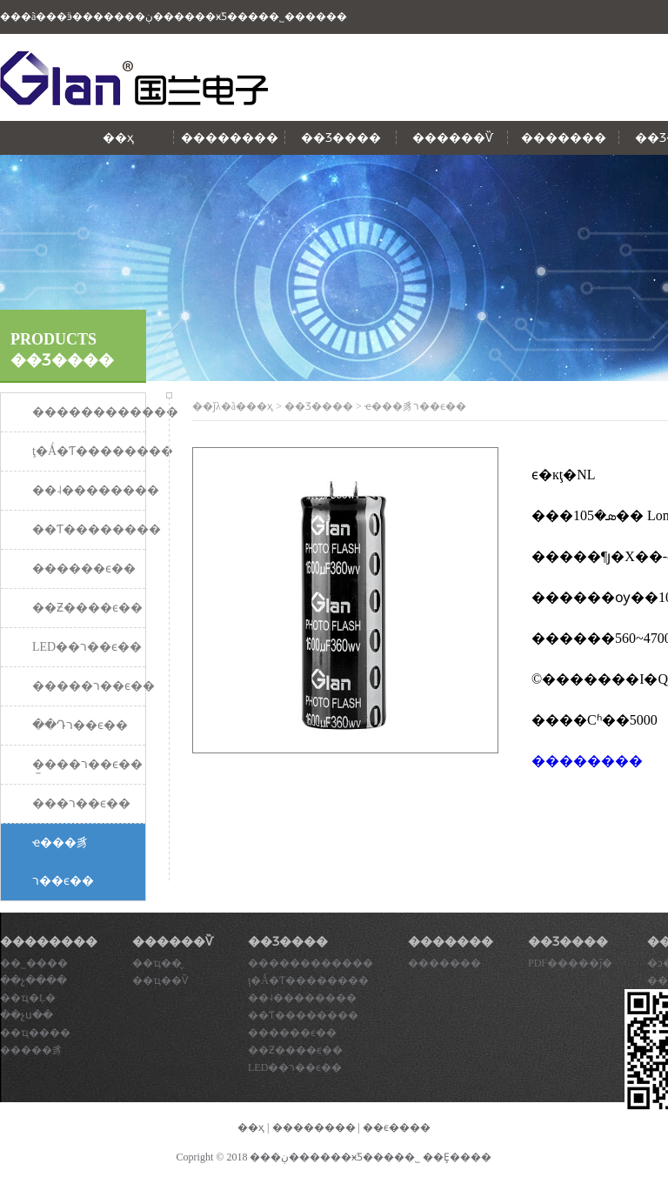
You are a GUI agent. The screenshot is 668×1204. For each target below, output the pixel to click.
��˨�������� (302, 998)
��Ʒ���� (341, 137)
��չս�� (26, 1015)
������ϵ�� (292, 1033)
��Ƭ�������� (303, 1015)
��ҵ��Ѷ (160, 980)
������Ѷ (452, 137)
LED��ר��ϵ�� (295, 1067)
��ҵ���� (35, 1033)
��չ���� (33, 980)
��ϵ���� (397, 1127)
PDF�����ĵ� (570, 963)
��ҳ (118, 137)
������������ (310, 963)
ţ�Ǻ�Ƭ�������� (308, 980)
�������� (229, 137)
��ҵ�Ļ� (28, 998)
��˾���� (34, 963)
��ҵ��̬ (157, 963)
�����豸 (31, 1050)
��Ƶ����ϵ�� (295, 1050)
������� (563, 137)
